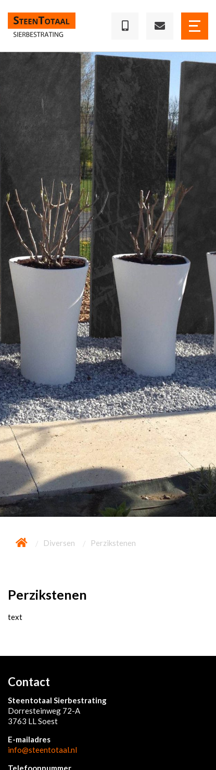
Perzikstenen (113, 543)
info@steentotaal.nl (42, 749)
